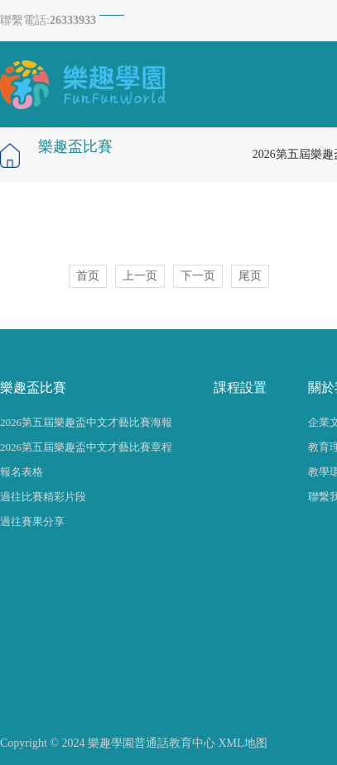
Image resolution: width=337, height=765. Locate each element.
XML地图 (242, 743)
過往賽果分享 (32, 521)
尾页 (250, 276)
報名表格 (21, 472)
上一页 (140, 276)
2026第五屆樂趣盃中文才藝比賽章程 (86, 447)
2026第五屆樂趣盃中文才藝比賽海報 (86, 422)
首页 (87, 276)
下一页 (198, 276)
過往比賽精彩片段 (43, 496)
